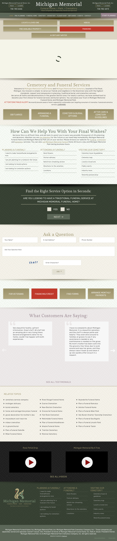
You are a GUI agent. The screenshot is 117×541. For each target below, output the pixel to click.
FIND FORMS (73, 294)
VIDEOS (87, 23)
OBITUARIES (16, 114)
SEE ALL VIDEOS (58, 477)
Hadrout (64, 536)
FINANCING (86, 29)
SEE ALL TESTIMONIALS (58, 382)
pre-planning (44, 137)
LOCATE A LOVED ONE (30, 23)
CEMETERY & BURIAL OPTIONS (72, 114)
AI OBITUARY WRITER (58, 35)
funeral (93, 140)
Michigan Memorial (59, 4)
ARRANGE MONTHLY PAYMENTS (100, 294)
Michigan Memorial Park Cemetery (70, 89)
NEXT (58, 216)
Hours (11, 5)
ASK (59, 271)
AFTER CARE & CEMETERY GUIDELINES (101, 115)
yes (55, 209)
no (68, 209)
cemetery (19, 142)
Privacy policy (112, 538)
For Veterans (16, 294)
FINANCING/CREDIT (44, 294)
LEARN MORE (61, 105)
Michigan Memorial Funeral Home (38, 89)
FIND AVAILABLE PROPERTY (30, 29)
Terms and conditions (99, 538)
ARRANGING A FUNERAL (44, 114)
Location (19, 5)
